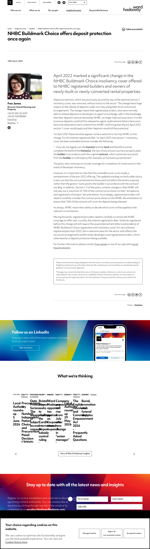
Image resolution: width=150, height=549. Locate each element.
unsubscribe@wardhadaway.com (45, 509)
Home (10, 28)
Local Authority (26, 395)
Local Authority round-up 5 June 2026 (30, 403)
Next (134, 454)
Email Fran (12, 120)
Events (112, 395)
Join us (18, 2)
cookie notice (54, 513)
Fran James (14, 103)
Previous (16, 454)
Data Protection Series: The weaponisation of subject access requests (117, 405)
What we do (34, 11)
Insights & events (73, 11)
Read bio (13, 123)
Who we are (15, 11)
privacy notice (32, 513)
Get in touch (32, 2)
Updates (32, 28)
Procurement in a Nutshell (74, 395)
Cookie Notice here (16, 542)
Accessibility (47, 2)
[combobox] (77, 2)
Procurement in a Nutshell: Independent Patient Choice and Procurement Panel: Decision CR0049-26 (75, 408)
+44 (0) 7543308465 (17, 116)
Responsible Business (98, 11)
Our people (53, 11)
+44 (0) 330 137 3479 (17, 113)
